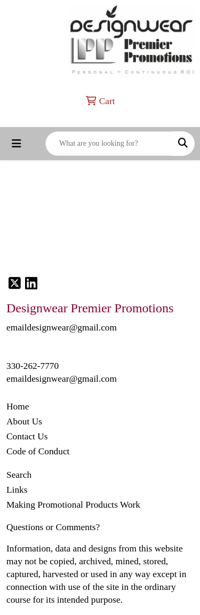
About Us (24, 421)
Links (16, 490)
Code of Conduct (37, 451)
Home (17, 406)
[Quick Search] (108, 143)
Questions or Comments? (53, 527)
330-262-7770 (32, 366)
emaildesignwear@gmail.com (61, 379)
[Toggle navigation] (16, 143)
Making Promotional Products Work (73, 505)
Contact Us (27, 436)
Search (18, 475)
